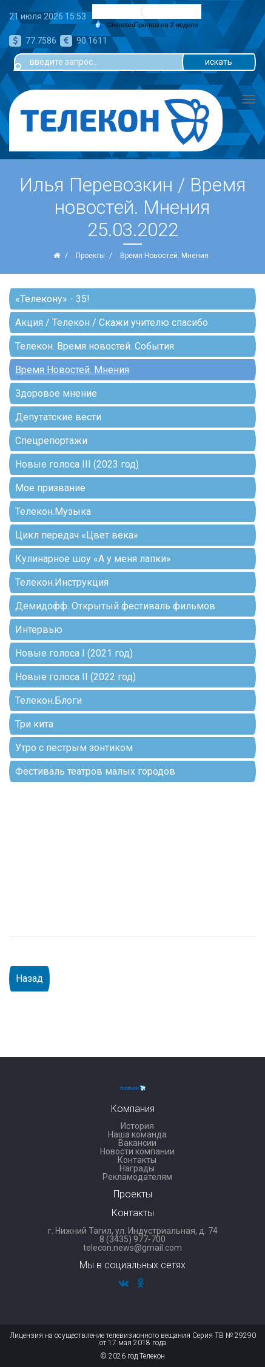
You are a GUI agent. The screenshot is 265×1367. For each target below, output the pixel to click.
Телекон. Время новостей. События (94, 346)
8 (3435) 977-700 (132, 1239)
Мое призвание (50, 488)
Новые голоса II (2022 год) (75, 677)
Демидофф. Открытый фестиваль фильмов (115, 606)
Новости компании (137, 1151)
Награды (137, 1168)
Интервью (38, 629)
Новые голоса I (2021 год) (74, 653)
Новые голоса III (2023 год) (77, 464)
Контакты (137, 1160)
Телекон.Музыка (53, 511)
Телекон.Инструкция (62, 582)
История (137, 1126)
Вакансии (137, 1143)
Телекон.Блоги (48, 700)
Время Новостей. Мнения (72, 370)
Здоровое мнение (56, 393)
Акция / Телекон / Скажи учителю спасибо (111, 322)
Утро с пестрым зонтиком (74, 747)
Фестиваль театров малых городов (95, 771)
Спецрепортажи (51, 440)
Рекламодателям (137, 1177)
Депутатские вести (58, 417)
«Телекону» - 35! (52, 299)
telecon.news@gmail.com (132, 1248)
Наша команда (137, 1134)
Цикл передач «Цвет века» (76, 535)
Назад (29, 978)
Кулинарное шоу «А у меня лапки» (93, 558)
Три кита (34, 724)
